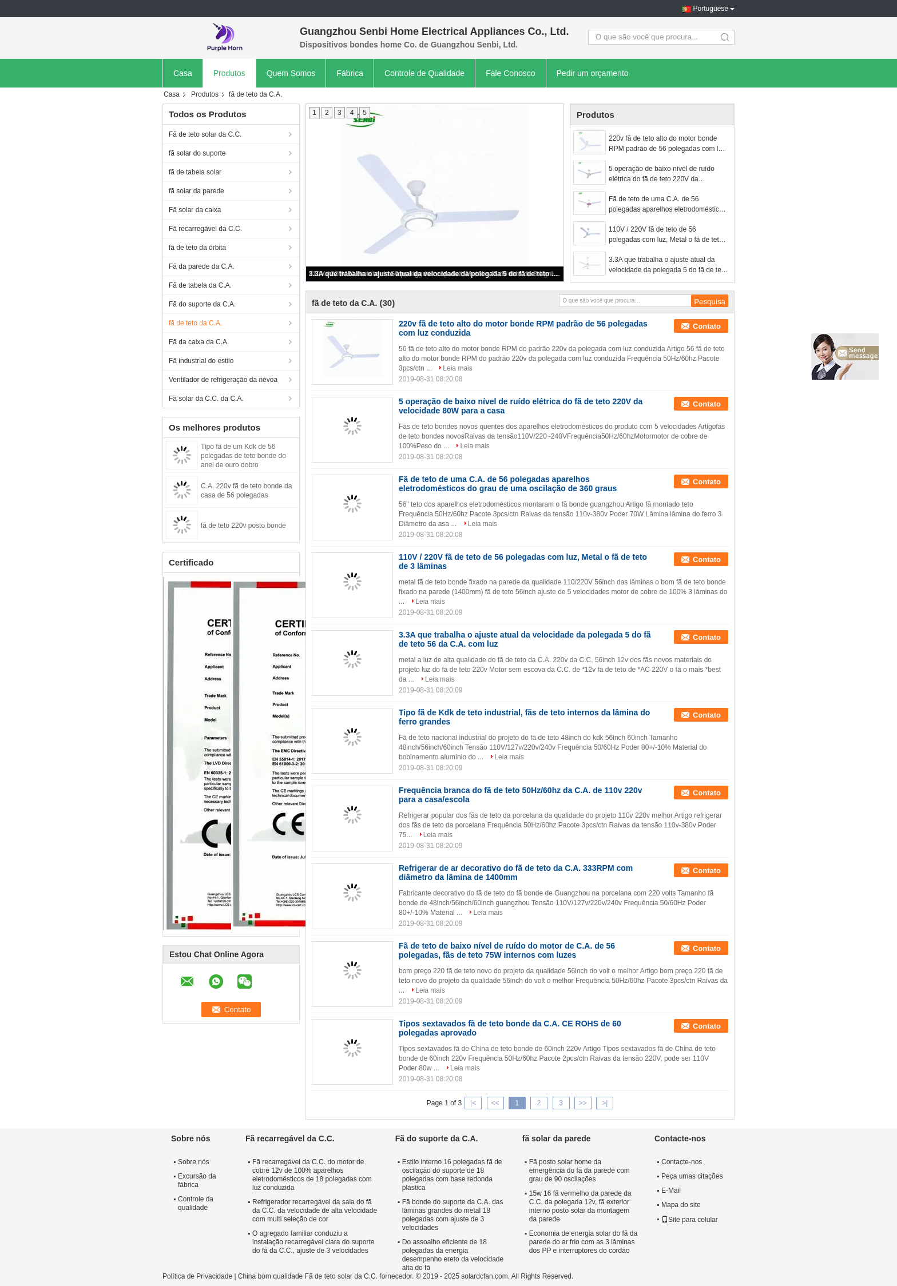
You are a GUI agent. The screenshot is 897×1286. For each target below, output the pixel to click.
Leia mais (457, 368)
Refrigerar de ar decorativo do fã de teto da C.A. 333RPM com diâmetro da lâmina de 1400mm (516, 872)
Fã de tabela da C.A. (200, 285)
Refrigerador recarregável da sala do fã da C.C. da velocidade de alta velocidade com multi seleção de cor (314, 1210)
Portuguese (710, 9)
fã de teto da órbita (197, 248)
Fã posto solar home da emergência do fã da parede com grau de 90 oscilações (579, 1170)
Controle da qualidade (195, 1203)
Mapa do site (681, 1205)
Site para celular (689, 1220)
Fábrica (349, 73)
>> (583, 1103)
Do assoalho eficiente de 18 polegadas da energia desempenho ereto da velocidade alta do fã (452, 1255)
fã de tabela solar (195, 172)
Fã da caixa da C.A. (199, 342)
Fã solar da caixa (195, 210)
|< (473, 1103)
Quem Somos (291, 73)
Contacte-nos (681, 1162)
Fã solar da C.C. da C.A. (206, 399)
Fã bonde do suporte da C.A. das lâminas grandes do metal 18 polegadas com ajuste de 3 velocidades (452, 1215)
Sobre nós (193, 1162)
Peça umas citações (692, 1176)
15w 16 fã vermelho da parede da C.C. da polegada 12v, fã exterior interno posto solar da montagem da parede (580, 1206)
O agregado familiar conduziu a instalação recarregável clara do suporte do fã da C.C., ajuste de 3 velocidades (313, 1242)
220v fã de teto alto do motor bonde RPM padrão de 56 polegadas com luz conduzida (667, 144)
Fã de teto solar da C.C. (205, 134)
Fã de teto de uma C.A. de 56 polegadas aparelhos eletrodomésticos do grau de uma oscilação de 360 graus (667, 204)
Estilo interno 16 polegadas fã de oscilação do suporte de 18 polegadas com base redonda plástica (452, 1175)
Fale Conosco (510, 73)
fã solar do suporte (197, 153)
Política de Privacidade (197, 1276)
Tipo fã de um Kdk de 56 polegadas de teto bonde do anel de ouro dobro (243, 456)
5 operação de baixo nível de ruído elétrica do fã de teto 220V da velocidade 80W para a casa (662, 174)
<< (495, 1103)
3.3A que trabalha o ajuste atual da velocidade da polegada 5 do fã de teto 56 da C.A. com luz (435, 274)
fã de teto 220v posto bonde (243, 525)
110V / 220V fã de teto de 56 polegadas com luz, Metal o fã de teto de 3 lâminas (666, 235)
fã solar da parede (196, 191)
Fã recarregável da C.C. (205, 229)
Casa (182, 73)
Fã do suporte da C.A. (202, 304)
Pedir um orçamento (593, 73)
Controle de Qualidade (424, 73)
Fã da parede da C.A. (202, 266)
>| (605, 1103)
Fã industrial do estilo (201, 361)
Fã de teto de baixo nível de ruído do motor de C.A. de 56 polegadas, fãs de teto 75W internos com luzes (507, 950)
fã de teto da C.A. (195, 323)
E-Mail (671, 1191)
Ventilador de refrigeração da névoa (223, 380)
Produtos (229, 73)
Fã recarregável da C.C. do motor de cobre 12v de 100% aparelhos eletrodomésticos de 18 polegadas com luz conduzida (312, 1175)
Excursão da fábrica (197, 1180)
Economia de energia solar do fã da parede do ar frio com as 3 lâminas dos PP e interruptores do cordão (583, 1242)
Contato (707, 326)
